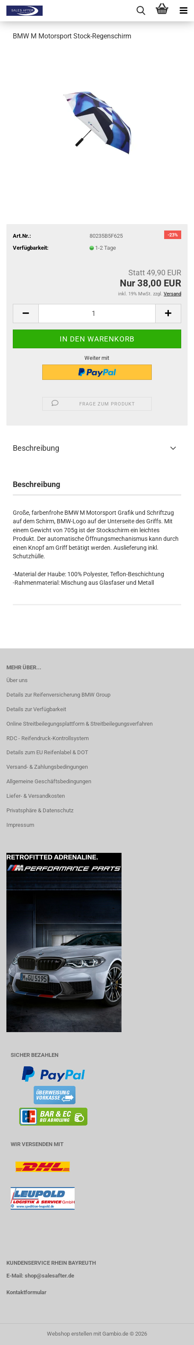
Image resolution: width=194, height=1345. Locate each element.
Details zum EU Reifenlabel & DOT (47, 752)
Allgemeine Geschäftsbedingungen (48, 781)
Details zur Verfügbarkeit (36, 709)
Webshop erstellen (69, 1333)
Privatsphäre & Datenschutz (39, 810)
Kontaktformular (26, 1292)
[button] (25, 313)
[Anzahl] (97, 313)
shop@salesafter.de (49, 1275)
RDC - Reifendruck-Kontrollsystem (47, 738)
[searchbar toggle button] (140, 10)
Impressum (20, 825)
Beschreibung (36, 447)
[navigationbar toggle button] (183, 10)
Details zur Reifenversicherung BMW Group (58, 694)
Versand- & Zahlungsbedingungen (47, 767)
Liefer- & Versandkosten (35, 796)
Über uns (17, 680)
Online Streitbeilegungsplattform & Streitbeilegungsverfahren (79, 724)
